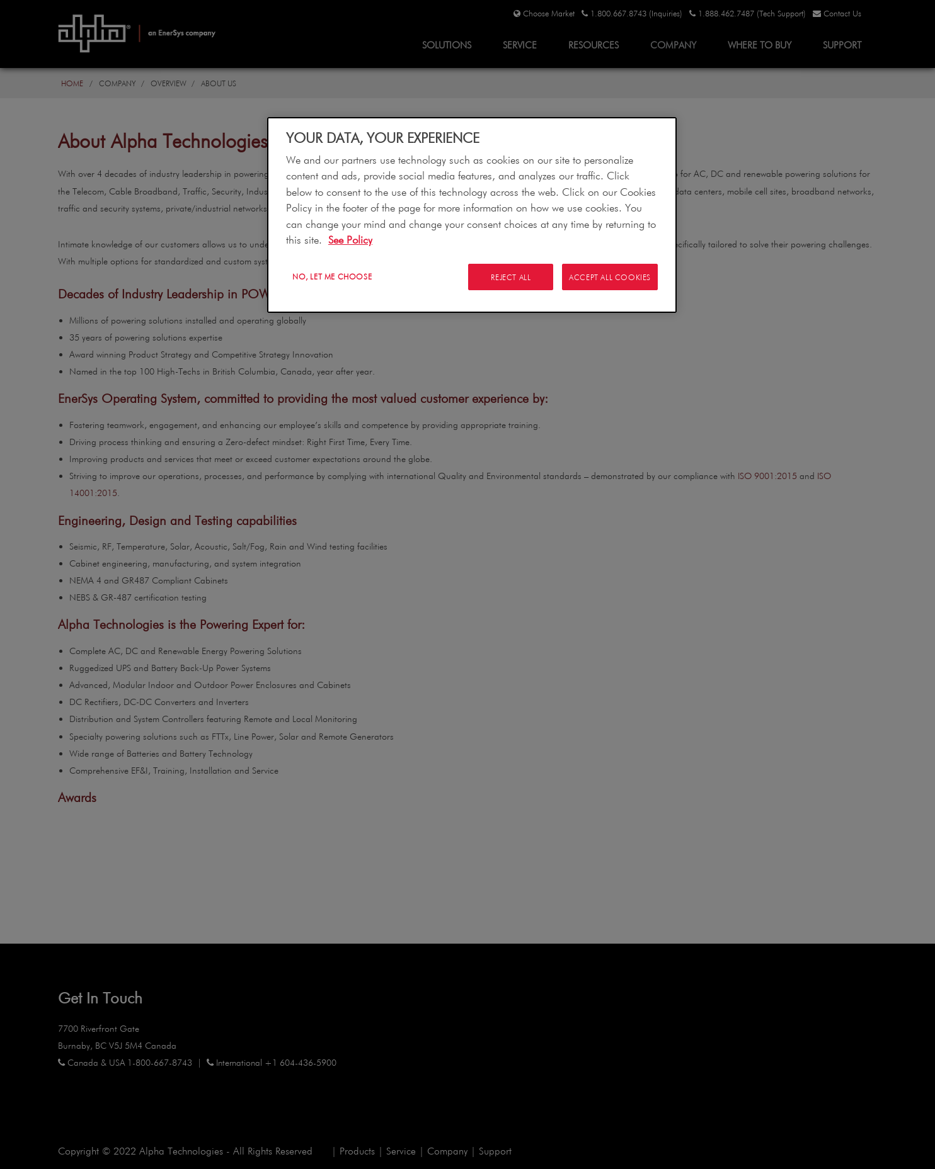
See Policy (350, 239)
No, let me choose (332, 276)
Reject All (509, 277)
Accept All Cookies (610, 277)
